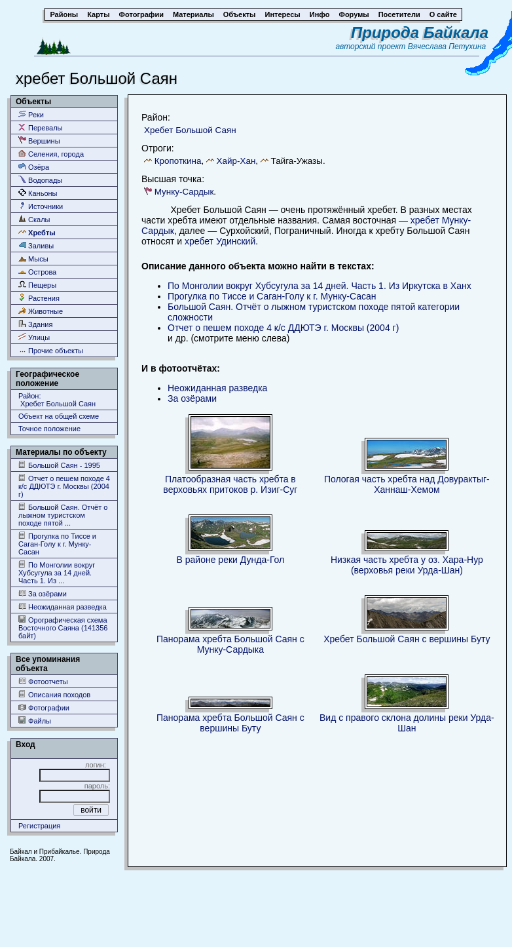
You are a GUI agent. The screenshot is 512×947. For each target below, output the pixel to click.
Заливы (36, 245)
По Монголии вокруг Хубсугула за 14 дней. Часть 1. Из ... (56, 572)
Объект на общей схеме (58, 416)
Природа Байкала (419, 32)
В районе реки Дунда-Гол (231, 559)
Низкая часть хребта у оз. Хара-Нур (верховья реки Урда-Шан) (407, 564)
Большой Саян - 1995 (59, 465)
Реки (31, 114)
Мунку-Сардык (184, 192)
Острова (37, 271)
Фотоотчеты (43, 681)
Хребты (37, 232)
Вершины (39, 140)
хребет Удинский (220, 241)
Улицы (34, 337)
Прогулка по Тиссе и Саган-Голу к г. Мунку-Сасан (57, 543)
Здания (35, 324)
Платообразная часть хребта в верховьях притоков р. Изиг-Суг (230, 484)
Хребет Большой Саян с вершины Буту (406, 639)
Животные (40, 311)
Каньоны (38, 193)
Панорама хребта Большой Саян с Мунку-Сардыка (230, 644)
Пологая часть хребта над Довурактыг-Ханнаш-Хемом (407, 484)
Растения (39, 298)
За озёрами (42, 593)
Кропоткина (178, 161)
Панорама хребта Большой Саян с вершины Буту (230, 722)
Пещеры (37, 284)
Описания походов (54, 694)
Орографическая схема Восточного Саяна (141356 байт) (62, 627)
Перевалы (40, 127)
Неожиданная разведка (62, 606)
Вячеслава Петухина (447, 46)
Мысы (33, 258)
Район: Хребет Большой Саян (57, 400)
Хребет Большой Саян (190, 130)
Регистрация (39, 826)
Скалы (34, 219)
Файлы (34, 720)
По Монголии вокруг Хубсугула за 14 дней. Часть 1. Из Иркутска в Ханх (319, 285)
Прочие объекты (50, 350)
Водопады (40, 180)
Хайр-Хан (236, 161)
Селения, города (51, 153)
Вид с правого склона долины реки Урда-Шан (407, 722)
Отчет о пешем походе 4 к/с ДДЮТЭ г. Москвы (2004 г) (64, 486)
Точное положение (49, 429)
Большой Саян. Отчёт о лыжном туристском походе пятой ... (62, 515)
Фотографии (43, 707)
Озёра (33, 167)
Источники (40, 206)
